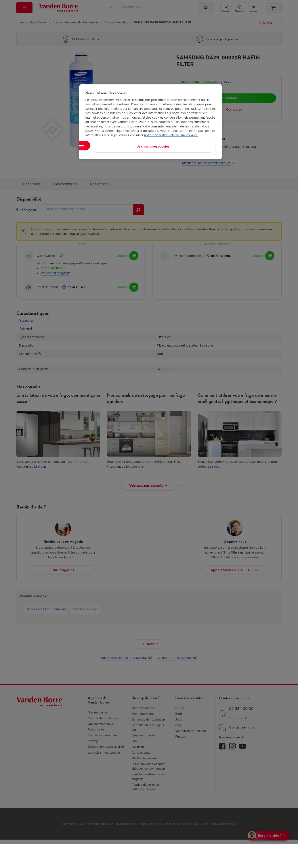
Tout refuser (142, 145)
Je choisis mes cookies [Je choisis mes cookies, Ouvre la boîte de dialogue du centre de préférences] (194, 145)
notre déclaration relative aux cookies (171, 135)
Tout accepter (104, 145)
